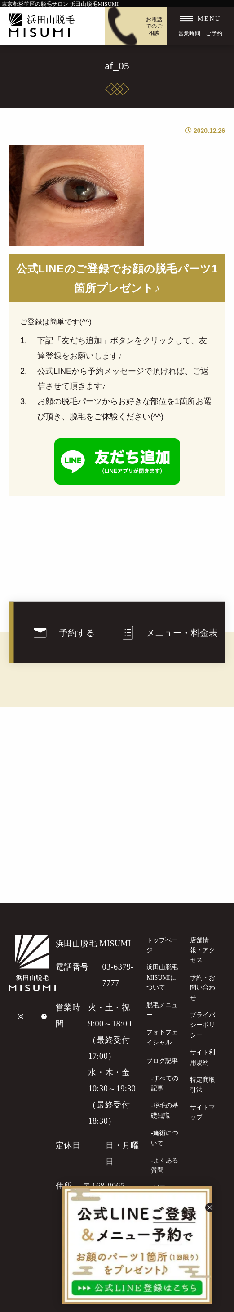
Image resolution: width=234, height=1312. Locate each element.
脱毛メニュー (162, 1010)
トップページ (162, 945)
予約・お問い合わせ (202, 987)
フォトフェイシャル (162, 1037)
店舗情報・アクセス (202, 950)
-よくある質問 (164, 1165)
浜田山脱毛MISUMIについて (162, 977)
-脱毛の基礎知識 (164, 1110)
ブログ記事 (162, 1061)
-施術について (164, 1138)
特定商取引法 (202, 1084)
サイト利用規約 (202, 1057)
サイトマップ (202, 1112)
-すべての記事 (164, 1083)
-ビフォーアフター (164, 1193)
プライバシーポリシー (202, 1025)
